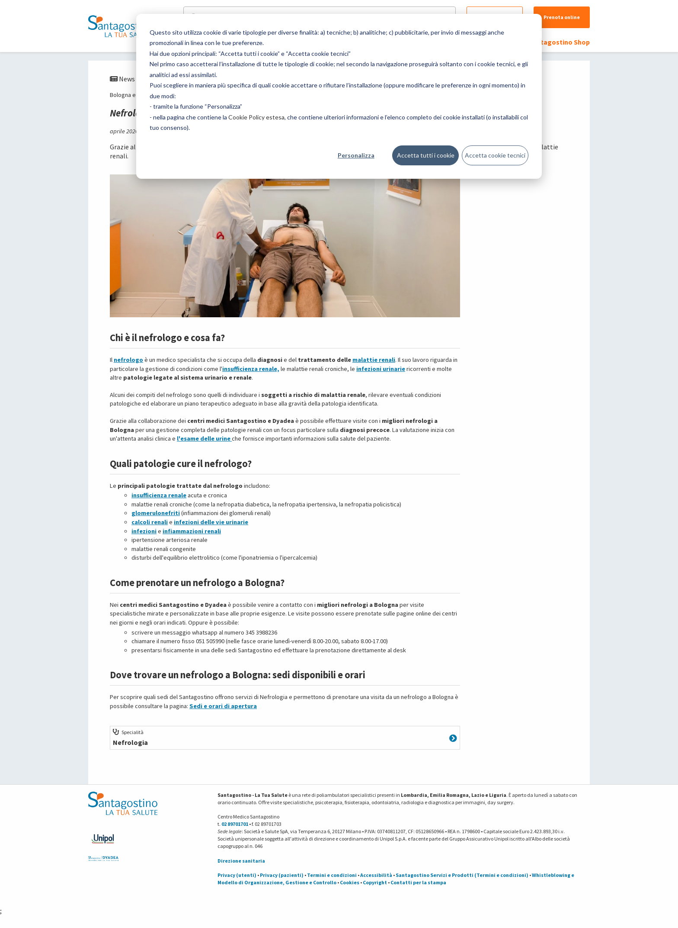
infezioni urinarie (380, 369)
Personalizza (356, 155)
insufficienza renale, (250, 369)
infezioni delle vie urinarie (211, 522)
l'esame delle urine (204, 438)
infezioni (144, 531)
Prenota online (562, 17)
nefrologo (128, 360)
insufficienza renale (158, 495)
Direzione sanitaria (241, 860)
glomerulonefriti (155, 513)
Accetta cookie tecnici (495, 155)
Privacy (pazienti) (282, 875)
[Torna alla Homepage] (120, 25)
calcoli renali (149, 522)
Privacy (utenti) (236, 875)
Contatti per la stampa (418, 882)
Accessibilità (376, 875)
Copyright (375, 882)
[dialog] (339, 96)
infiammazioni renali (192, 531)
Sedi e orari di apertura (223, 706)
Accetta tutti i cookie (425, 155)
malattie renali (373, 360)
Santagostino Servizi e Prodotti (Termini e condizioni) (462, 875)
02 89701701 (234, 824)
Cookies (349, 882)
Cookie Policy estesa (256, 117)
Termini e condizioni (332, 875)
